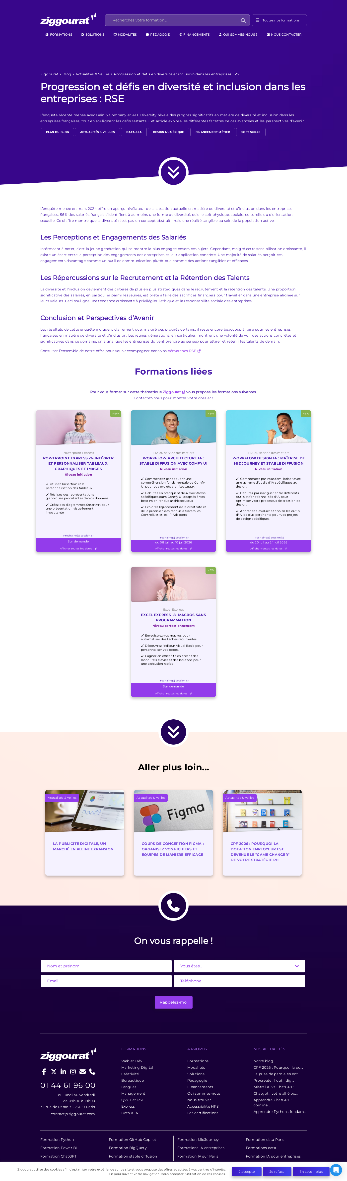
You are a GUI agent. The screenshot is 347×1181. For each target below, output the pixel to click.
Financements (194, 34)
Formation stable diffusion (133, 1156)
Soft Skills (250, 132)
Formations (59, 34)
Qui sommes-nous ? (237, 34)
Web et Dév (131, 1061)
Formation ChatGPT (58, 1156)
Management (133, 1093)
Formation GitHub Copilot (132, 1139)
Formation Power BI (58, 1148)
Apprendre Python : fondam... (280, 1111)
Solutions (92, 34)
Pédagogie (158, 34)
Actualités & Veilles (92, 74)
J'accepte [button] (247, 1172)
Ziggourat (49, 74)
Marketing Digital (137, 1067)
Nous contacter (284, 34)
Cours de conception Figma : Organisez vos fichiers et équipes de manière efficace (173, 849)
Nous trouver (199, 1100)
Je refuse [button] (277, 1172)
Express (128, 1106)
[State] (239, 966)
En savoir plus (311, 1172)
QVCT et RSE (132, 1100)
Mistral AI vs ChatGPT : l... (276, 1087)
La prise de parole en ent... (277, 1074)
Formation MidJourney (198, 1139)
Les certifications (202, 1113)
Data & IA (133, 132)
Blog (67, 74)
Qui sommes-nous (204, 1093)
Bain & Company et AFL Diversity (126, 115)
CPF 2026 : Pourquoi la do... (278, 1067)
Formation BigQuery (128, 1148)
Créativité (130, 1074)
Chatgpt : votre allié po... (276, 1093)
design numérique (168, 132)
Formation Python (57, 1139)
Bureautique (132, 1080)
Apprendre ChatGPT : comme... (273, 1102)
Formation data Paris (265, 1139)
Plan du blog (57, 132)
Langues (129, 1087)
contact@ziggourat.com (73, 1114)
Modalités (125, 34)
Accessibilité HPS (203, 1106)
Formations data (261, 1148)
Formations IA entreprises (201, 1148)
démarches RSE (182, 351)
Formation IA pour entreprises (273, 1156)
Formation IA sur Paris (197, 1156)
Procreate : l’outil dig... (274, 1080)
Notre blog (263, 1061)
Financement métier (213, 132)
